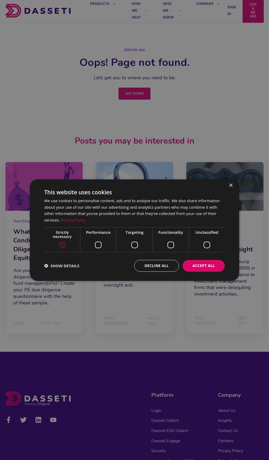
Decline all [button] (156, 265)
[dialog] (134, 230)
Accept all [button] (204, 265)
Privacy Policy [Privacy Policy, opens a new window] (73, 220)
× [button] (231, 185)
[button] (61, 266)
